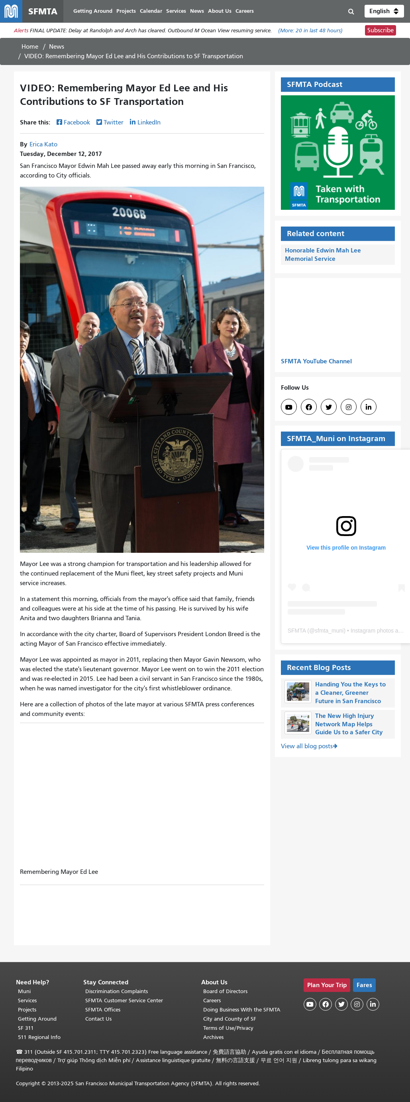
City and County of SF (229, 1018)
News (56, 46)
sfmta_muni (329, 630)
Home (30, 46)
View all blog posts (307, 746)
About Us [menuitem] (219, 11)
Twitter (114, 122)
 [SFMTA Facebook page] (309, 407)
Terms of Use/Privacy (228, 1028)
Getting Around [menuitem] (92, 11)
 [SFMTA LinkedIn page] (368, 407)
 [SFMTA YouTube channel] (288, 407)
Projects (27, 1009)
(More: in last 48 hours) (310, 30)
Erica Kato (43, 144)
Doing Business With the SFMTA (242, 1009)
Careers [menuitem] (244, 11)
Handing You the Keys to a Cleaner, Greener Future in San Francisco (350, 692)
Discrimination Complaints (116, 991)
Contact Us (98, 1018)
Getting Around (37, 1018)
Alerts (21, 30)
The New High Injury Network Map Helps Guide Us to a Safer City (349, 724)
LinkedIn (149, 122)
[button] (384, 11)
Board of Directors (225, 991)
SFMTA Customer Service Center (124, 1000)
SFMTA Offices (102, 1009)
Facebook (77, 122)
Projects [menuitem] (126, 11)
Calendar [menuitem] (151, 11)
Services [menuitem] (176, 11)
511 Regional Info (39, 1037)
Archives (213, 1037)
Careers (212, 1000)
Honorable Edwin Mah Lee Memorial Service (323, 254)
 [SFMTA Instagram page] (348, 407)
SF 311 (26, 1028)
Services (27, 1000)
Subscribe (380, 30)
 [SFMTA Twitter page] (329, 407)
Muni (24, 991)
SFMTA (297, 630)
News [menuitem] (197, 11)
